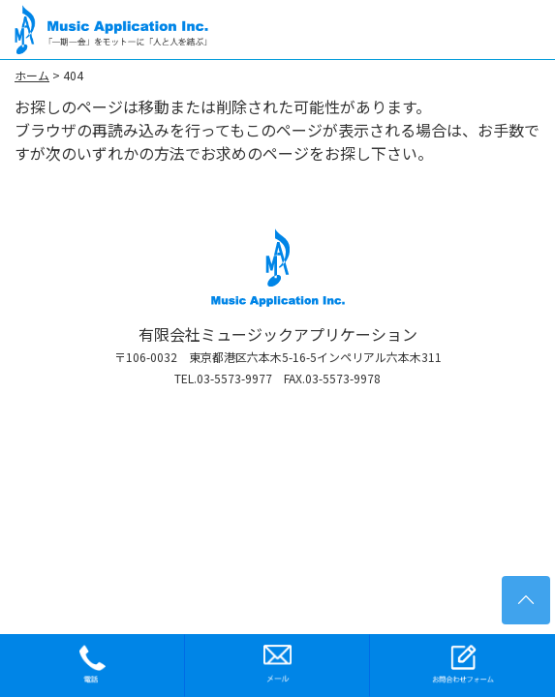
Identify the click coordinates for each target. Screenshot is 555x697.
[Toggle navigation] (522, 29)
